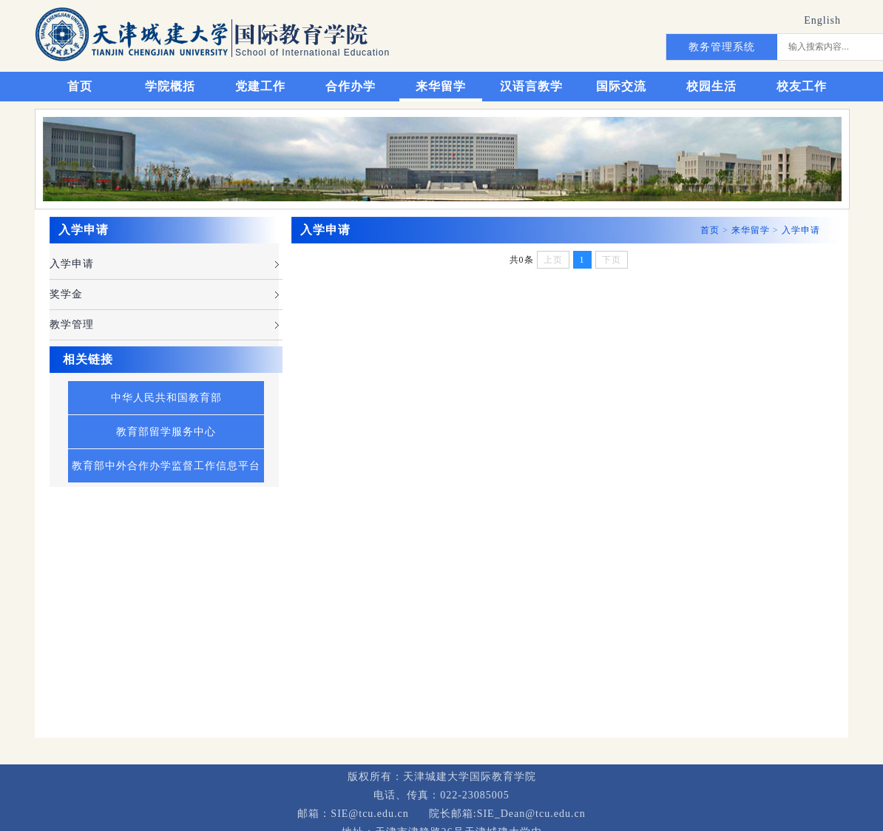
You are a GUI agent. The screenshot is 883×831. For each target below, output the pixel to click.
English (822, 20)
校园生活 (711, 86)
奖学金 (66, 294)
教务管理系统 (722, 47)
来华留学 (441, 86)
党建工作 (260, 86)
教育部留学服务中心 (166, 431)
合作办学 (350, 86)
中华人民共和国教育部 (166, 397)
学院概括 (170, 86)
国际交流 (621, 86)
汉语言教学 (531, 86)
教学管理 (72, 324)
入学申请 (72, 263)
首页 (79, 86)
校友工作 (802, 86)
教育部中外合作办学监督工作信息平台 (166, 465)
